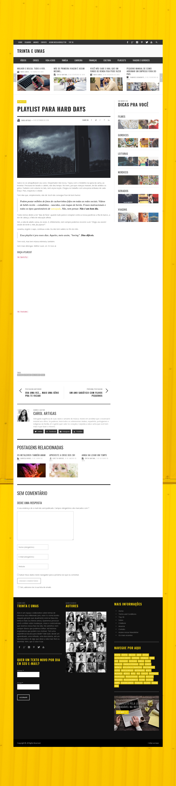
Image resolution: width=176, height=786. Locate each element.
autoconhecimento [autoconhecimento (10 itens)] (122, 658)
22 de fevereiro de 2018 (111, 75)
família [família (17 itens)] (141, 661)
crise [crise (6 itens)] (152, 658)
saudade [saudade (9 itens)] (149, 679)
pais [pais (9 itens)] (138, 673)
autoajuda (56, 208)
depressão (27, 375)
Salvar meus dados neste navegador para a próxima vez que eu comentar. (49, 575)
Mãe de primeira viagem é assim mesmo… (69, 70)
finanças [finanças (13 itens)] (118, 664)
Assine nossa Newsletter (128, 632)
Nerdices (123, 172)
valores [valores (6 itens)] (147, 682)
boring (20, 375)
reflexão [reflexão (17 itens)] (149, 676)
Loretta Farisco (58, 458)
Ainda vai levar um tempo (94, 455)
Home (121, 611)
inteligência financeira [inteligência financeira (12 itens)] (132, 667)
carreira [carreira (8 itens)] (135, 658)
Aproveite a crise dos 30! (62, 455)
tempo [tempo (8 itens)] (117, 682)
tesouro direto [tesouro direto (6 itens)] (127, 682)
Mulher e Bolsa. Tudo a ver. (31, 68)
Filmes (121, 116)
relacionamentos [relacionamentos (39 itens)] (131, 679)
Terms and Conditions (127, 614)
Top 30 (121, 617)
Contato (122, 629)
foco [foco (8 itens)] (142, 664)
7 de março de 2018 (37, 72)
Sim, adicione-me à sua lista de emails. (34, 587)
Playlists (22, 101)
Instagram (65, 431)
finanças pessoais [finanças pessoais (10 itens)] (131, 664)
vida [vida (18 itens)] (116, 686)
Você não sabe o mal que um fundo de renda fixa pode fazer (105, 70)
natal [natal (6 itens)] (133, 673)
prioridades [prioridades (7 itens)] (119, 676)
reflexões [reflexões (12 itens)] (118, 679)
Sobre (121, 620)
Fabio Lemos (24, 72)
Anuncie (122, 626)
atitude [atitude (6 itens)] (145, 654)
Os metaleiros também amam (31, 455)
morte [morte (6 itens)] (148, 670)
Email (20, 683)
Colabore (122, 623)
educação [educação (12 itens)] (123, 661)
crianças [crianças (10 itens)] (144, 658)
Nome (20, 670)
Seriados (123, 191)
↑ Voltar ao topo (153, 743)
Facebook (51, 431)
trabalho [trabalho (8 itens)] (138, 682)
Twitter (38, 431)
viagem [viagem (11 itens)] (154, 682)
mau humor (36, 375)
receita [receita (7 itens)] (142, 676)
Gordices (123, 135)
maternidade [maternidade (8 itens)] (140, 670)
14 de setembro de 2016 (41, 120)
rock (43, 375)
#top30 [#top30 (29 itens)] (124, 654)
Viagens (122, 209)
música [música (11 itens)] (127, 673)
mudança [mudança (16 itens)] (118, 673)
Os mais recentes (126, 635)
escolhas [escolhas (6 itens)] (133, 661)
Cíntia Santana (62, 75)
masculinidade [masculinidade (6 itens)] (127, 670)
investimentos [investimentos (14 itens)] (148, 667)
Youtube (77, 431)
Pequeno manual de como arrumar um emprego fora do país (141, 71)
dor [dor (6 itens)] (116, 661)
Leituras (123, 153)
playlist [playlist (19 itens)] (144, 673)
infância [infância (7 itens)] (118, 667)
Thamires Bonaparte (137, 77)
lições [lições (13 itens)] (117, 670)
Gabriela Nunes (25, 458)
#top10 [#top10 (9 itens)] (117, 654)
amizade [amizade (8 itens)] (132, 654)
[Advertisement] (88, 18)
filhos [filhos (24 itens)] (147, 661)
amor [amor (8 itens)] (139, 654)
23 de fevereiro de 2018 (76, 75)
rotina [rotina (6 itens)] (142, 679)
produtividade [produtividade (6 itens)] (131, 676)
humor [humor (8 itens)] (148, 664)
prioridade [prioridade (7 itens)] (153, 673)
